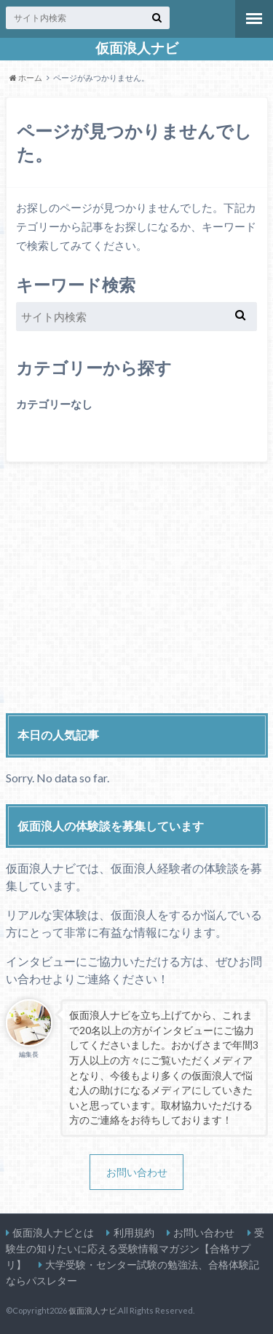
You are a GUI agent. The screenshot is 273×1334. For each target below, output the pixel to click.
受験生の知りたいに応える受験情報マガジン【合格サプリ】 (135, 1248)
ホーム (25, 77)
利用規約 (134, 1232)
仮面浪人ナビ (136, 48)
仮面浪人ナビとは (53, 1232)
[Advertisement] (137, 593)
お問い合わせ (136, 1172)
